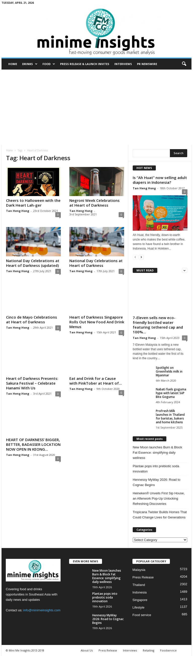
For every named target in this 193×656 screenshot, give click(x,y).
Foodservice (168, 650)
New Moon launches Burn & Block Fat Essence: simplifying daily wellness (157, 452)
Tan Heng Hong (17, 211)
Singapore (139, 600)
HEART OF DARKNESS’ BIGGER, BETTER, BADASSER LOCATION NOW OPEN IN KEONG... (33, 444)
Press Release (143, 577)
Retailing (148, 650)
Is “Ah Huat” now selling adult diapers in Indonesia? (160, 180)
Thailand (138, 585)
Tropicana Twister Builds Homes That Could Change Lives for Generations (160, 514)
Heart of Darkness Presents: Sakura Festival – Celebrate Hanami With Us (32, 383)
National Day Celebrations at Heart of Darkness (96, 263)
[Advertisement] (96, 107)
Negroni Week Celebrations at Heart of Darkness (94, 203)
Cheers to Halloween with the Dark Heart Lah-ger (33, 203)
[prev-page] (135, 257)
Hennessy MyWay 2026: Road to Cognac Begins (156, 482)
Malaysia (138, 570)
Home (12, 64)
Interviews (123, 64)
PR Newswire (147, 64)
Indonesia (139, 592)
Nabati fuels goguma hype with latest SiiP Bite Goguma (171, 393)
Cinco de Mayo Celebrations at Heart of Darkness (31, 319)
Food (48, 64)
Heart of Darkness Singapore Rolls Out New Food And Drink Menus (96, 322)
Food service (141, 615)
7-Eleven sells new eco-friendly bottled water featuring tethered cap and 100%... (158, 324)
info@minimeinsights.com (41, 610)
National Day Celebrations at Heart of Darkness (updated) (32, 263)
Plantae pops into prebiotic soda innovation (156, 468)
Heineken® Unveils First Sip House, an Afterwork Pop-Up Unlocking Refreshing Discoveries (159, 498)
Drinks (29, 64)
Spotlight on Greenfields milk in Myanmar (169, 371)
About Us (87, 650)
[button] (183, 64)
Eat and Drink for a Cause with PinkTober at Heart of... (95, 381)
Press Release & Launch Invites (84, 64)
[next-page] (141, 257)
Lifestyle (138, 607)
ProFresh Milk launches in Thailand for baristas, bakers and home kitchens (170, 416)
